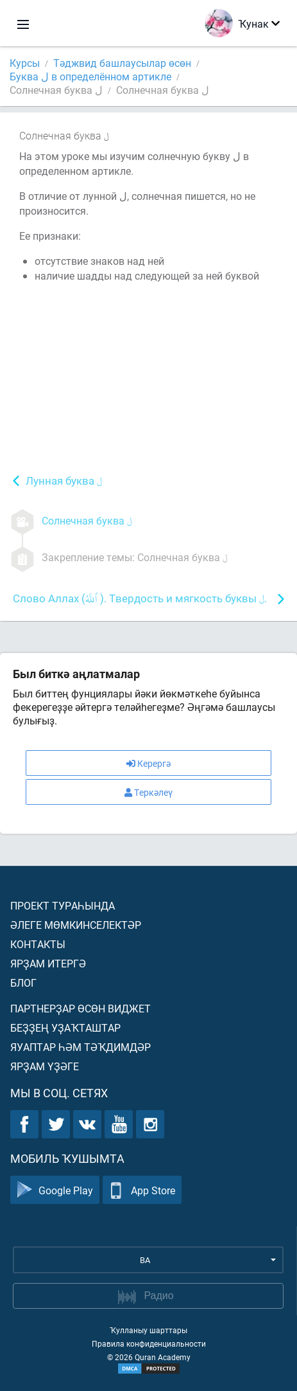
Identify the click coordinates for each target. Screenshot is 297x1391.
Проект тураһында (62, 905)
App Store (142, 1190)
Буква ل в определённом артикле (90, 76)
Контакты (37, 944)
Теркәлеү (148, 792)
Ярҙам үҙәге (44, 1066)
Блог (23, 982)
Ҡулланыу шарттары (148, 1330)
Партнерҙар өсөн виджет (80, 1008)
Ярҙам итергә (48, 963)
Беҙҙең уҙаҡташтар (65, 1027)
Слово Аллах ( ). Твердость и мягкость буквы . (140, 599)
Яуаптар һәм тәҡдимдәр (80, 1047)
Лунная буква (64, 481)
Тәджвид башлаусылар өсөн (122, 62)
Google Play (55, 1190)
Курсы (25, 62)
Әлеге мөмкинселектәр (75, 924)
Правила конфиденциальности (149, 1343)
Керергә (148, 763)
